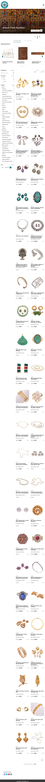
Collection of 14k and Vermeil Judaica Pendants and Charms (37, 662)
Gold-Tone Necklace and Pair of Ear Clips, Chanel (22, 121)
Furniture (3, 104)
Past (8, 76)
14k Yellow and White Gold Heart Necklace (37, 747)
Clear (12, 74)
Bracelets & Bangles (6, 115)
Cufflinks (4, 126)
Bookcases (4, 106)
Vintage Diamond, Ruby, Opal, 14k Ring (22, 548)
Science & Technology (6, 156)
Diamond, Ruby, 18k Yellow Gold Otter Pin (37, 690)
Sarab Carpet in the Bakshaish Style (36, 61)
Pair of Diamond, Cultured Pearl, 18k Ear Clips (37, 463)
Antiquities (4, 93)
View (42, 757)
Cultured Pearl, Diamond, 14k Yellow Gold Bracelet (22, 406)
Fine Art (3, 85)
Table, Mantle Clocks (6, 149)
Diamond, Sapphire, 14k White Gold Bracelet (36, 576)
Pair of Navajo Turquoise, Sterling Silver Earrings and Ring (22, 207)
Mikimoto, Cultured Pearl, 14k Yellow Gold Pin (37, 406)
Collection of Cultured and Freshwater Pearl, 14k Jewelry (37, 434)
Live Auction (8, 25)
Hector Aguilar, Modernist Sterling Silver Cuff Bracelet (37, 264)
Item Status (3, 74)
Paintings (4, 87)
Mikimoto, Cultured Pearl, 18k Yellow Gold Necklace (22, 434)
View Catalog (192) (35, 30)
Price (2, 163)
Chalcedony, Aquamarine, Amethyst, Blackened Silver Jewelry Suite (22, 150)
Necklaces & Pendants (6, 121)
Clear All (12, 69)
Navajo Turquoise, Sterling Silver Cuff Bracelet (37, 207)
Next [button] (42, 55)
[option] (8, 54)
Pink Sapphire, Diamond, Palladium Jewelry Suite (22, 576)
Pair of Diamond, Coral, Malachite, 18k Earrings (21, 377)
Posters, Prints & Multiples (7, 89)
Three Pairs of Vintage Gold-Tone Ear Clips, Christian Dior (36, 93)
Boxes (3, 102)
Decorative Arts (4, 91)
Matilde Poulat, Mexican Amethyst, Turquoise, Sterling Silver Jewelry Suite (36, 236)
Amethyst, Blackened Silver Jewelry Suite (21, 178)
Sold (8, 78)
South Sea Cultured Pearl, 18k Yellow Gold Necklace (22, 491)
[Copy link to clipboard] (34, 36)
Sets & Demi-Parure (5, 119)
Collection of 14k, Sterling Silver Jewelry (37, 178)
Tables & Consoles (5, 130)
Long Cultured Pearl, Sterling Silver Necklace (21, 463)
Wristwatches (4, 145)
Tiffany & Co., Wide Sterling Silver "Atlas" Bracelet (37, 292)
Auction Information (28, 39)
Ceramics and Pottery (6, 134)
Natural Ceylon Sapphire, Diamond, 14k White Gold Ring (22, 605)
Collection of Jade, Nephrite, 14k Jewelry (36, 320)
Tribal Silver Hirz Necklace (22, 234)
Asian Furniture (5, 136)
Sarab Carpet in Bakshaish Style (20, 61)
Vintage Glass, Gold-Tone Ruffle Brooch (37, 121)
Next (35, 762)
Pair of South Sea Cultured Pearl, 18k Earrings (22, 520)
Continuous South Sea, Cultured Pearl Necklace (37, 491)
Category (3, 83)
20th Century (4, 128)
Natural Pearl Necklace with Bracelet (36, 377)
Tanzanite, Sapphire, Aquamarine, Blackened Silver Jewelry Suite (37, 150)
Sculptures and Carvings (6, 100)
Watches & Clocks (5, 143)
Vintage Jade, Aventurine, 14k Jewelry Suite (22, 320)
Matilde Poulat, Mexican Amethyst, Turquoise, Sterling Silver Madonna (22, 264)
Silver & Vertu (4, 98)
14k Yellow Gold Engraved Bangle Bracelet (22, 662)
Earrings (3, 117)
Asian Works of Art (5, 132)
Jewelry (3, 113)
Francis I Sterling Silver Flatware (7, 61)
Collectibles (4, 154)
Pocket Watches (5, 147)
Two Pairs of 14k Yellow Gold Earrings (21, 633)
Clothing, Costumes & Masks (7, 141)
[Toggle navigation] (43, 5)
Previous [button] (2, 55)
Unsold (8, 80)
